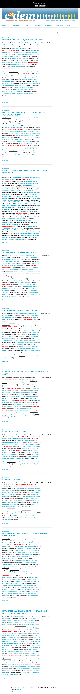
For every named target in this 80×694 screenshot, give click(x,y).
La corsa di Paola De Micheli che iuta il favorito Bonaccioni (23, 280)
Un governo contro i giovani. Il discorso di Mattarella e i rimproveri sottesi (19, 196)
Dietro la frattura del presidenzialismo (15, 230)
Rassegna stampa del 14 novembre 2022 (15, 435)
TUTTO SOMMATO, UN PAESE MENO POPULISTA (21, 252)
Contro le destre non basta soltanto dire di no (27, 550)
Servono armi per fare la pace (20, 58)
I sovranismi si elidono (19, 48)
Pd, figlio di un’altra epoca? (32, 330)
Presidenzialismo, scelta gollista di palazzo (25, 232)
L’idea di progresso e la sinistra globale (25, 515)
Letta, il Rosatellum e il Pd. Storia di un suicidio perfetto (22, 653)
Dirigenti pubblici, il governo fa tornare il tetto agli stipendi (18, 585)
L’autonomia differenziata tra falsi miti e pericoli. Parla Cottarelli (20, 154)
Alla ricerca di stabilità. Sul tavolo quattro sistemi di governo (19, 131)
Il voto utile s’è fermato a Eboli (25, 548)
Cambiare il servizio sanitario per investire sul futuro (19, 215)
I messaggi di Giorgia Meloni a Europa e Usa (22, 568)
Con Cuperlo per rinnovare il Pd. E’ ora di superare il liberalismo (21, 207)
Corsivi (26, 25)
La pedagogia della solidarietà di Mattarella (21, 416)
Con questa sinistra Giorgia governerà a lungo (19, 460)
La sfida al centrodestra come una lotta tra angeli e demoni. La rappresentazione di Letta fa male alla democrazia (21, 641)
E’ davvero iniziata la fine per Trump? (30, 446)
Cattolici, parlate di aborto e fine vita (28, 346)
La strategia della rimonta (14, 637)
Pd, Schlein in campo (13, 502)
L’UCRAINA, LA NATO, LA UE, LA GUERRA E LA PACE (22, 40)
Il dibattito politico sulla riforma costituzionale (27, 133)
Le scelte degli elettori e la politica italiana (22, 539)
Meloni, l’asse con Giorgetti (29, 284)
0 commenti (5, 110)
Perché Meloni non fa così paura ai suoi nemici (15, 664)
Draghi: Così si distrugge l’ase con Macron (25, 486)
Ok (36, 5)
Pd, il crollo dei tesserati (22, 282)
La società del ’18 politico (24, 408)
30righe (4, 25)
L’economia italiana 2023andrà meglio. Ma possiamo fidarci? (19, 340)
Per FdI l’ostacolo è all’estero (27, 570)
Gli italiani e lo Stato (8, 263)
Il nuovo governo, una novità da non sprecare (22, 211)
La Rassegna (48, 25)
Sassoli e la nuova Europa (29, 122)
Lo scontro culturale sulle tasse (11, 261)
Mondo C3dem (59, 25)
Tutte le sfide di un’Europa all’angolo (20, 325)
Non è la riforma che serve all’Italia (28, 233)
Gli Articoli (16, 25)
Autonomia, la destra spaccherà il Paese (26, 560)
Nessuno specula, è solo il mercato (21, 76)
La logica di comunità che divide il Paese (19, 629)
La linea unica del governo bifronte (30, 496)
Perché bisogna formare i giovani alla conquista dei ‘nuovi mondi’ (20, 93)
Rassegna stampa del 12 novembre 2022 (15, 482)
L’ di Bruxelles (23, 323)
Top (12, 691)
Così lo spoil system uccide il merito (24, 87)
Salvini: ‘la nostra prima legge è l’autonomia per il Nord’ (25, 666)
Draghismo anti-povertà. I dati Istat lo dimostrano (16, 414)
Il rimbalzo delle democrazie (18, 64)
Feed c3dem (61, 33)
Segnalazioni (38, 25)
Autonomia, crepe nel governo (11, 147)
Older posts (6, 686)
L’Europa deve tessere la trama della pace (14, 127)
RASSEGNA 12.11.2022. (11, 480)
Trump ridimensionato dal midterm (17, 514)
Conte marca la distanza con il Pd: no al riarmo (15, 566)
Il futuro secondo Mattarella (29, 183)
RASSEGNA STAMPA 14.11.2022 (14, 432)
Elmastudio (57, 687)
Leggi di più (42, 5)
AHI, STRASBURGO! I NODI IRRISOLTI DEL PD (19, 310)
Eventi (68, 25)
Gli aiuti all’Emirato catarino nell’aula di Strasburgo (20, 321)
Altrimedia (19, 689)
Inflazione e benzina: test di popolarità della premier (25, 77)
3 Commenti (5, 37)
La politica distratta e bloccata (16, 66)
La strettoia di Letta (27, 554)
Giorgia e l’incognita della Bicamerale (22, 141)
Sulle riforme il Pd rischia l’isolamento (28, 143)
